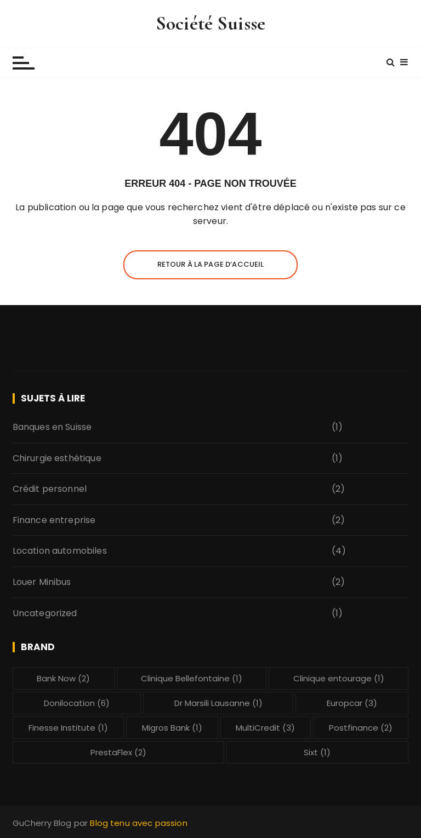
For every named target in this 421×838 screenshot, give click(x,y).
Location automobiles (60, 550)
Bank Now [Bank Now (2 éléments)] (63, 678)
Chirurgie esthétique (57, 458)
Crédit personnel (50, 489)
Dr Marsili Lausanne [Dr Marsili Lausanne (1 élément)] (218, 703)
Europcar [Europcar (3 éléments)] (352, 703)
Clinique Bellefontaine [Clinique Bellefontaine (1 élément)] (191, 678)
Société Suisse (210, 23)
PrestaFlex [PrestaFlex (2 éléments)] (118, 752)
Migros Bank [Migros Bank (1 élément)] (172, 727)
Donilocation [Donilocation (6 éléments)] (77, 703)
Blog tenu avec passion (138, 823)
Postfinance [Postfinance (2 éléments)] (360, 727)
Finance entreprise (54, 520)
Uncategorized (45, 613)
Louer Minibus (42, 582)
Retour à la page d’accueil (210, 264)
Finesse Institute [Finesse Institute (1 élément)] (68, 727)
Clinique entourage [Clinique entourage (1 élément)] (338, 678)
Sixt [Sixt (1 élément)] (317, 752)
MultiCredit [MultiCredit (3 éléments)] (265, 727)
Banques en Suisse (52, 427)
